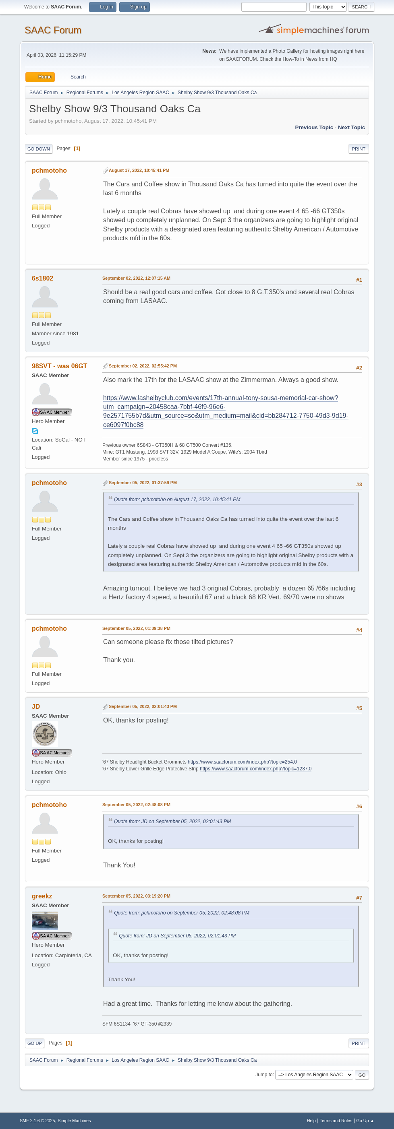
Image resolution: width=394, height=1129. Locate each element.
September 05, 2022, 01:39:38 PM (136, 628)
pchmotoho (49, 170)
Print (359, 149)
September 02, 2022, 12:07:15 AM (136, 278)
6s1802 (42, 278)
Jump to (264, 1074)
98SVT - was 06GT (59, 366)
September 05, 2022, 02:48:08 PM (136, 804)
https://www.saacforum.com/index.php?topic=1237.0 (255, 769)
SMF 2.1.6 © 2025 (37, 1120)
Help (311, 1120)
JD (36, 706)
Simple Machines (74, 1120)
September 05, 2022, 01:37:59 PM (143, 482)
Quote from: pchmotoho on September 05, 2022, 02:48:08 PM (181, 913)
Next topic (351, 127)
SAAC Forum (53, 30)
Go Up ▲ (365, 1120)
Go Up (34, 1043)
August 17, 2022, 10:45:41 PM (139, 170)
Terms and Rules (336, 1120)
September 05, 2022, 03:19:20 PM (136, 896)
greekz (42, 896)
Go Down (38, 149)
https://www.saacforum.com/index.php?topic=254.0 (242, 762)
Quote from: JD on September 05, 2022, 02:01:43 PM (172, 821)
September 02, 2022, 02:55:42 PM (143, 365)
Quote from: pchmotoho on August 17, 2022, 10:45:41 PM (177, 499)
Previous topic (314, 127)
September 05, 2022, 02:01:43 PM (143, 706)
